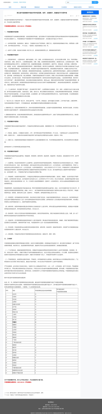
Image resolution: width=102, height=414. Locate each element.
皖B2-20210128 (68, 413)
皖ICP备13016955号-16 (48, 413)
